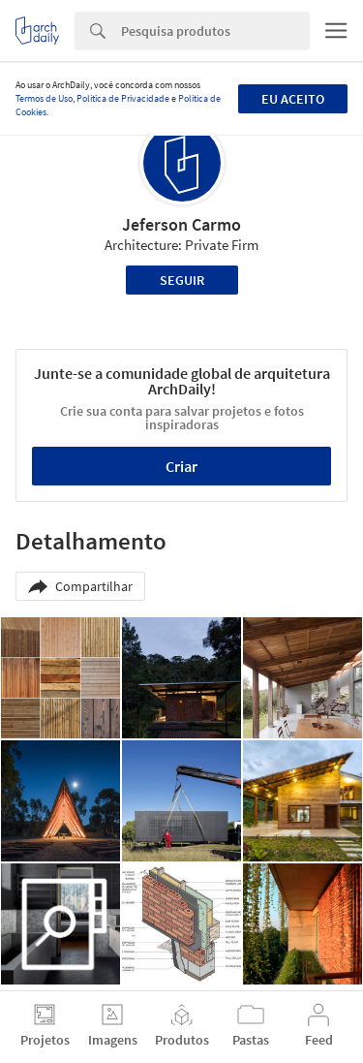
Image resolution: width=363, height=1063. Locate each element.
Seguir (182, 280)
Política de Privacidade (122, 98)
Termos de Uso (44, 98)
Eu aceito (292, 99)
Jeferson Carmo (181, 224)
